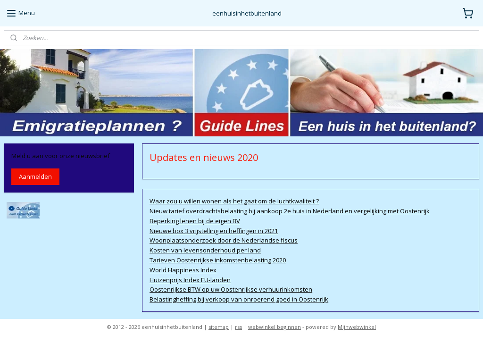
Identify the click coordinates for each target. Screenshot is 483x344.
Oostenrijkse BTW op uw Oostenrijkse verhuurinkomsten (231, 289)
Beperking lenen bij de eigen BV (195, 221)
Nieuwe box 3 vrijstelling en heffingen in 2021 (214, 231)
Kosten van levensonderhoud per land (205, 250)
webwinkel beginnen (274, 326)
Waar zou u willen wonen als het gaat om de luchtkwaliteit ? (234, 201)
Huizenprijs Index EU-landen (190, 280)
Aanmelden (35, 176)
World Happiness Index (183, 270)
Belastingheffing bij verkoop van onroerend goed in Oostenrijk (239, 299)
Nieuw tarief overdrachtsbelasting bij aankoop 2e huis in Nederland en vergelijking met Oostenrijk (290, 211)
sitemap (218, 326)
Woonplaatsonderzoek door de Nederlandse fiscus (224, 240)
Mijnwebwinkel (357, 326)
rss (238, 326)
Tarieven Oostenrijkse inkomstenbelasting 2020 (218, 260)
